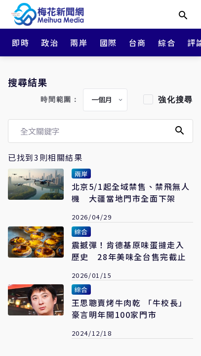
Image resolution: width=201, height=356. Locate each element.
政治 (49, 42)
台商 (137, 42)
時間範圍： (59, 99)
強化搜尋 (175, 99)
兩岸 (78, 42)
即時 (20, 42)
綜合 (166, 42)
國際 (108, 42)
